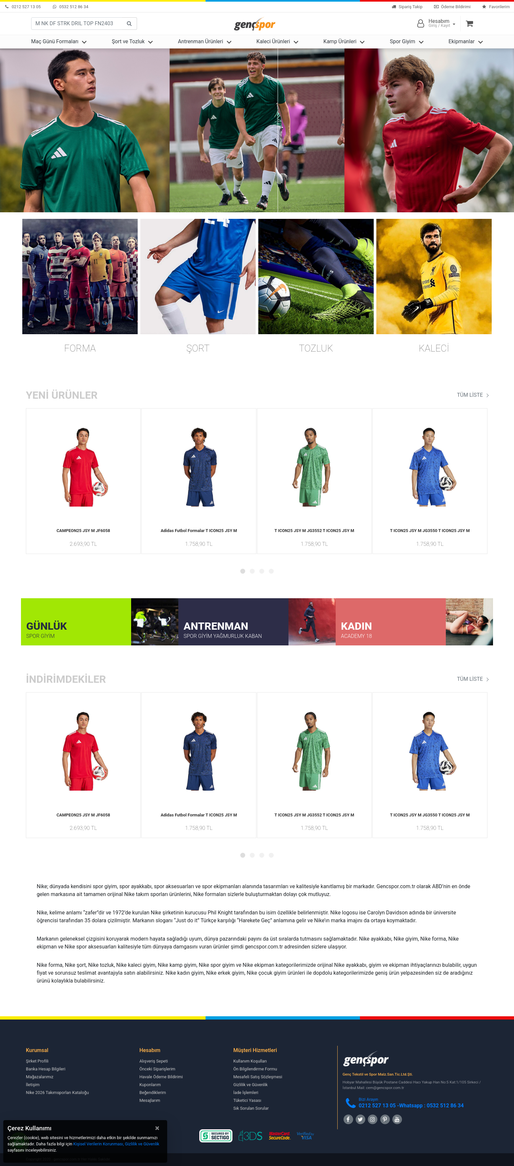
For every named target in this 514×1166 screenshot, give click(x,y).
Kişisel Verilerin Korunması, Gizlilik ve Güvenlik (116, 1143)
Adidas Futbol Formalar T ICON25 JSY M (199, 530)
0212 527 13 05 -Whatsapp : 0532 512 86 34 (411, 1105)
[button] (242, 571)
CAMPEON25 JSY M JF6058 (83, 530)
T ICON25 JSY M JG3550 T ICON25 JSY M (430, 530)
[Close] (157, 1128)
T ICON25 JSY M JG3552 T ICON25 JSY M (314, 530)
